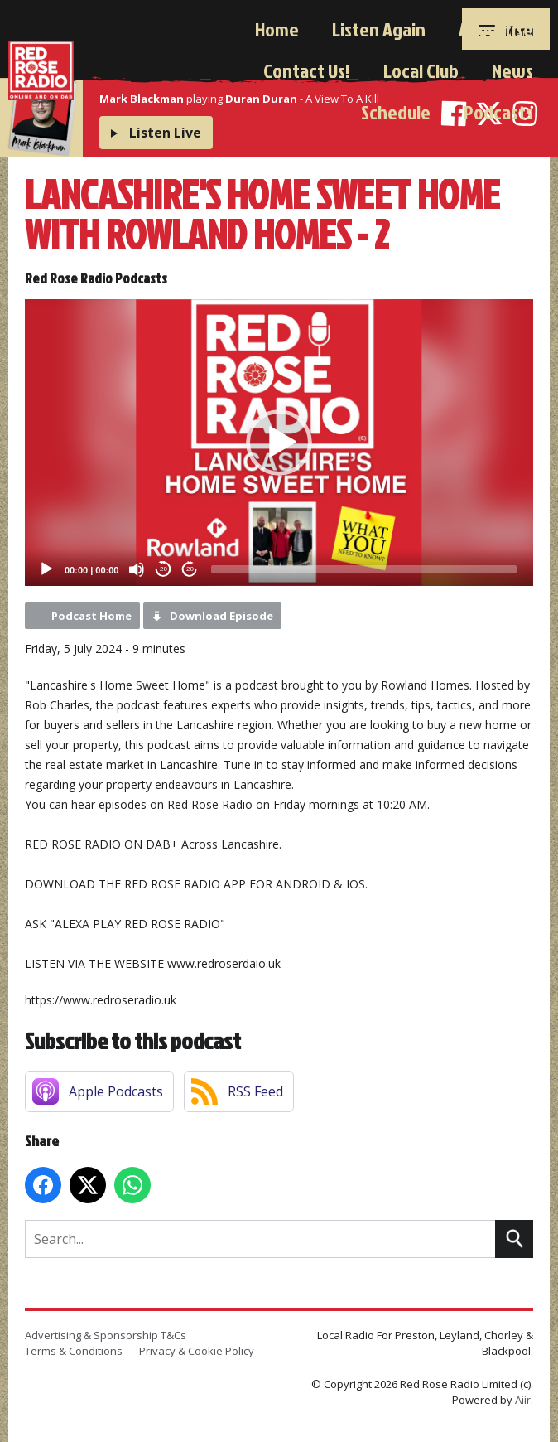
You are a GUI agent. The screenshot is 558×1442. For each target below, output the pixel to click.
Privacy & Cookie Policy (196, 1350)
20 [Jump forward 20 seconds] (190, 569)
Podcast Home (91, 615)
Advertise (496, 29)
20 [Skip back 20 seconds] (163, 569)
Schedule (396, 112)
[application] (279, 442)
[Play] (46, 569)
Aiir (523, 1399)
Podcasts (498, 112)
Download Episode (221, 615)
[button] (279, 442)
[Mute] (136, 569)
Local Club (421, 70)
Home (277, 29)
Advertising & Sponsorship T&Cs (105, 1335)
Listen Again (379, 29)
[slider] (364, 569)
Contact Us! (306, 70)
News (512, 70)
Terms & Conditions (74, 1350)
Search (514, 1239)
